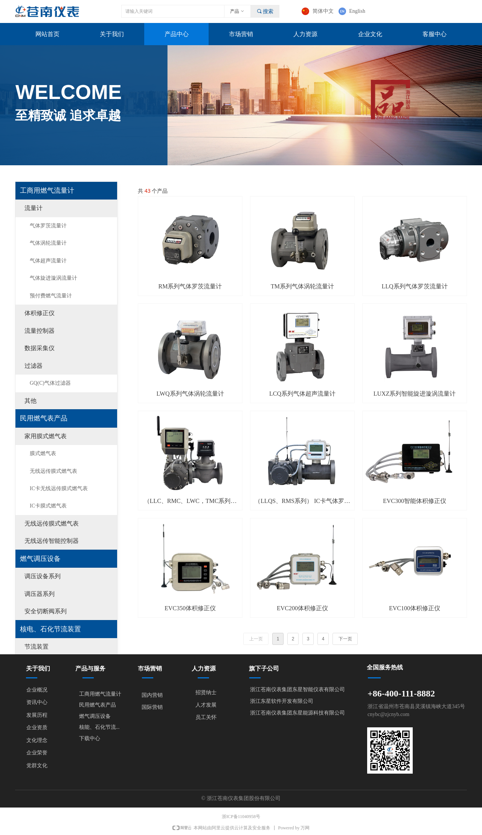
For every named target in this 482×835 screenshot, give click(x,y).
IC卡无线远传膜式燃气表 (59, 488)
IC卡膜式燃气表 (48, 506)
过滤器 (33, 366)
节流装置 (36, 646)
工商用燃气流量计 (47, 190)
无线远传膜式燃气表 (53, 471)
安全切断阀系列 (45, 611)
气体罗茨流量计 (48, 226)
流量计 (33, 208)
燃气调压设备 (40, 558)
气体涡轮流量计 (48, 243)
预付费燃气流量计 (51, 296)
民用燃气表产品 (43, 418)
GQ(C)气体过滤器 (50, 383)
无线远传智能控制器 (51, 541)
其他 (30, 401)
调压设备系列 (42, 576)
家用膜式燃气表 (45, 436)
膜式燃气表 (43, 453)
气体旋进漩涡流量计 (53, 278)
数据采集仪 (39, 348)
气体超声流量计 (48, 261)
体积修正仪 (39, 313)
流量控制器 (39, 331)
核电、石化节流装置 (50, 629)
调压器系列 (39, 594)
